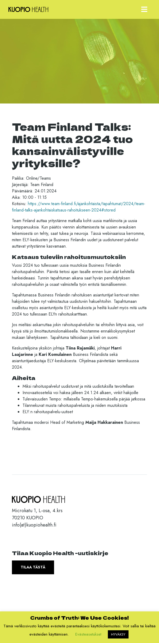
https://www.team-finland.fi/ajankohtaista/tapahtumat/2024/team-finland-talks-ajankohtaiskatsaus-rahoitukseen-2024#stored (78, 207)
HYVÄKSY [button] (118, 634)
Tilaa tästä (33, 567)
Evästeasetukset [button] (88, 634)
